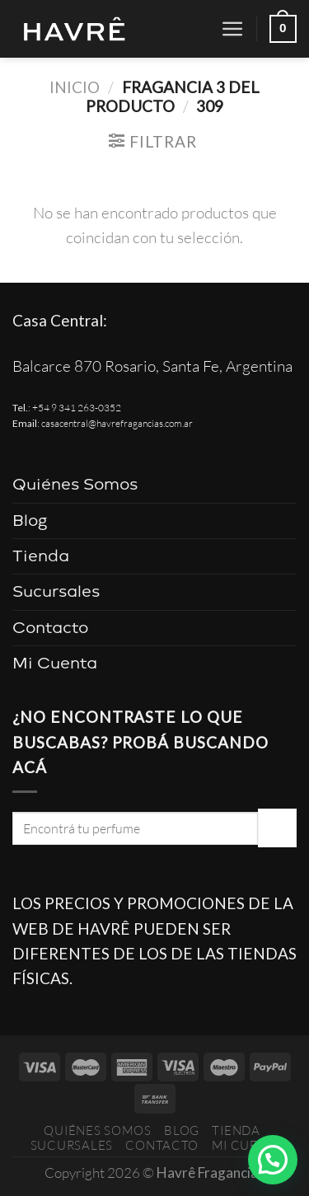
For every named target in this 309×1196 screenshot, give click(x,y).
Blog (30, 520)
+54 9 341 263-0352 (76, 407)
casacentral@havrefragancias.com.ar (117, 423)
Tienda (40, 555)
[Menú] (233, 29)
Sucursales (56, 591)
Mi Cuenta (54, 663)
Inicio (74, 86)
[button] (272, 1159)
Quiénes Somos (75, 484)
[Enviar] (277, 828)
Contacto (50, 627)
